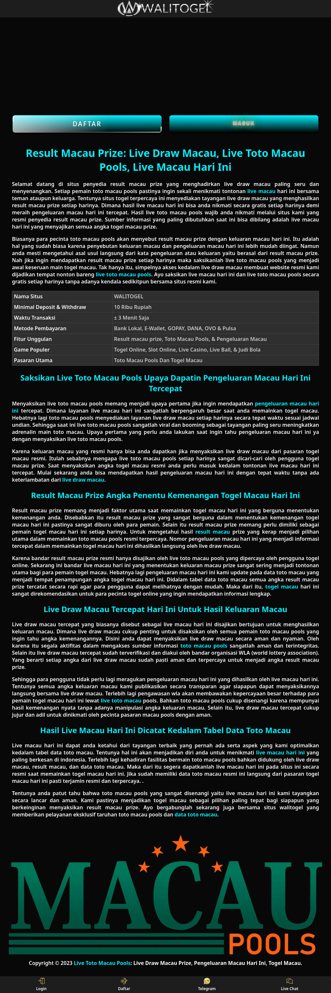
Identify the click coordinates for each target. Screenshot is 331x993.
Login (41, 984)
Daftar (87, 124)
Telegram (207, 984)
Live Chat (289, 984)
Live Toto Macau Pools (102, 963)
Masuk (244, 123)
